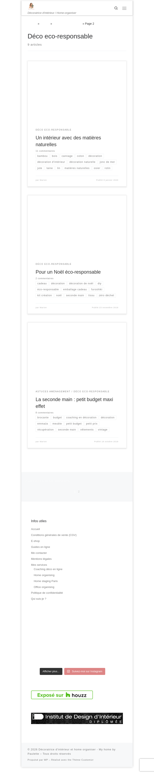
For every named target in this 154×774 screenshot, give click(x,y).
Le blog (45, 23)
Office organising (44, 594)
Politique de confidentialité (47, 600)
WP (46, 767)
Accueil (32, 23)
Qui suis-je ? (38, 605)
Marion (43, 186)
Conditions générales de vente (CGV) (54, 542)
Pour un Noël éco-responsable (68, 278)
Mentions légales (41, 566)
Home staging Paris (46, 588)
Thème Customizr (82, 767)
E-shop (35, 548)
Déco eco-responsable (67, 23)
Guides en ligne (40, 554)
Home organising (44, 582)
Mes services (39, 572)
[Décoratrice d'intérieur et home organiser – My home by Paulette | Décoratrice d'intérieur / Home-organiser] (31, 6)
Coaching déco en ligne (48, 576)
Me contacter (39, 560)
